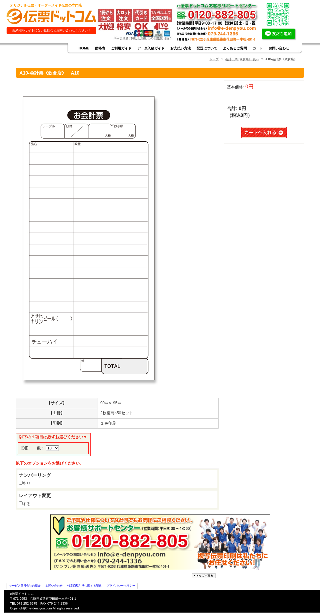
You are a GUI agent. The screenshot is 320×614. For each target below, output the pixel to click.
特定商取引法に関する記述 (84, 585)
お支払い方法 (180, 48)
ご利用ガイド (121, 48)
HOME (84, 48)
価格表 (100, 48)
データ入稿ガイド (151, 48)
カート (258, 48)
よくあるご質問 (235, 48)
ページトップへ (204, 576)
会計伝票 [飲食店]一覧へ (242, 59)
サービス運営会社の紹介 (25, 585)
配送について (207, 48)
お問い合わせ (279, 48)
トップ (214, 59)
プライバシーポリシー (121, 585)
